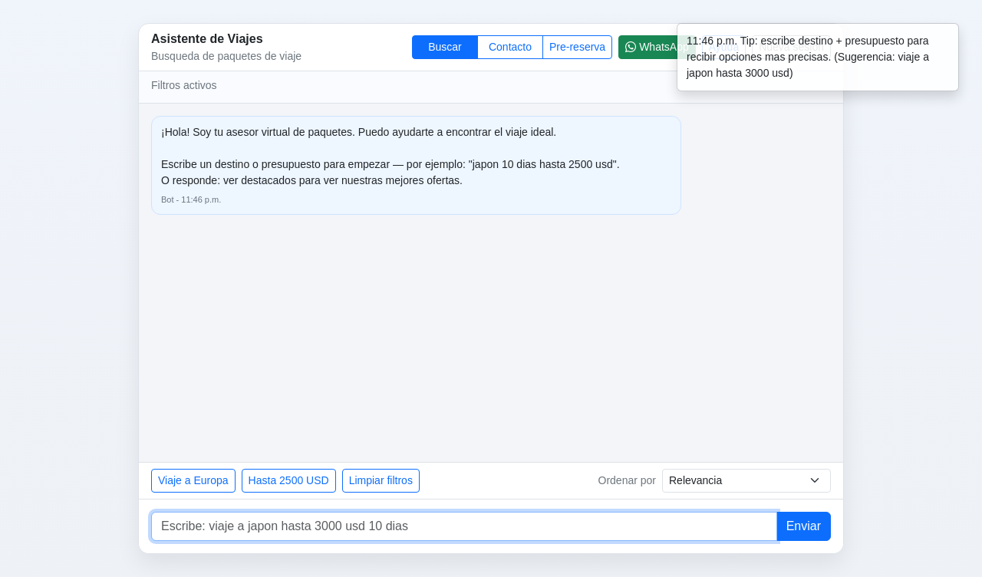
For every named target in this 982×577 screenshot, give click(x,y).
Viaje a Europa (193, 480)
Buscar (445, 47)
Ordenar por (627, 480)
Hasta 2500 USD (289, 480)
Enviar (803, 525)
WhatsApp (657, 47)
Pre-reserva (577, 47)
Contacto (510, 47)
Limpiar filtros (381, 480)
